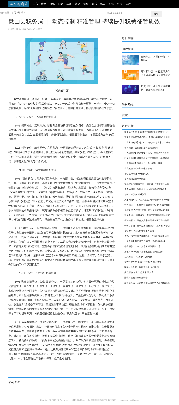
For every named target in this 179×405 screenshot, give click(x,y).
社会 (77, 3)
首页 (13, 12)
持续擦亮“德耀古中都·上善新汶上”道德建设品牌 (146, 184)
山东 (35, 3)
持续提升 (35, 366)
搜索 (156, 14)
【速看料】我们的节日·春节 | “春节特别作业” (145, 241)
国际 (60, 3)
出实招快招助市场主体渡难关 (138, 168)
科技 (119, 3)
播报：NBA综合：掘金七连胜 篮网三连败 (143, 251)
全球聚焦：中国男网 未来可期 (138, 257)
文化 (111, 3)
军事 (69, 3)
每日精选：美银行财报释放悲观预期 (141, 147)
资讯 (52, 3)
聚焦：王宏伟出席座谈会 (136, 277)
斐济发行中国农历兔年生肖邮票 (139, 231)
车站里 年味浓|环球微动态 (136, 173)
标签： (11, 366)
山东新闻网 (18, 4)
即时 (20, 12)
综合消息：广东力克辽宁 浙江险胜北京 (142, 246)
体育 (102, 3)
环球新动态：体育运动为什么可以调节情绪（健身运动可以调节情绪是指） (155, 75)
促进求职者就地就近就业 (136, 179)
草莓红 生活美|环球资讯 (135, 194)
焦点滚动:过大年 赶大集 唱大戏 (138, 272)
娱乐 (94, 3)
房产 (128, 3)
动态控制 (27, 366)
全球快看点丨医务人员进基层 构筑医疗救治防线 (146, 220)
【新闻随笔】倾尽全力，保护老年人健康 (143, 163)
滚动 (43, 3)
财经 (86, 3)
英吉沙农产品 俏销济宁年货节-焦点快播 (142, 262)
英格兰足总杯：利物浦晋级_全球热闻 (141, 267)
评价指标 (19, 366)
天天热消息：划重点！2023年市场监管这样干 (145, 189)
